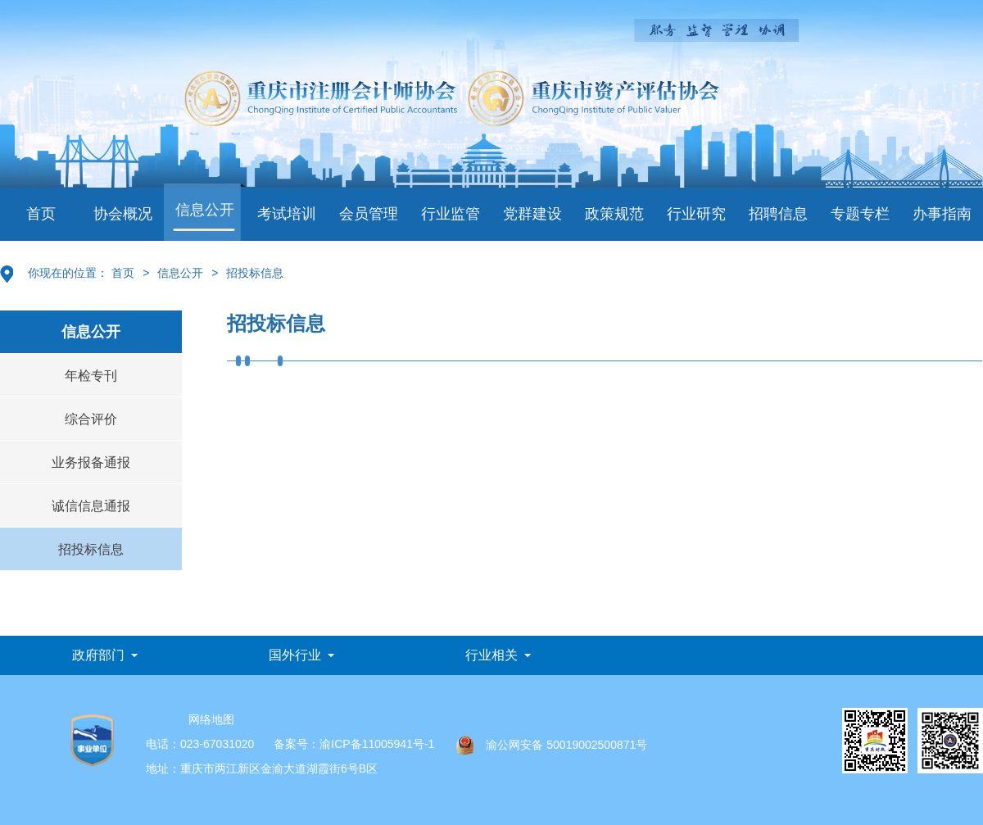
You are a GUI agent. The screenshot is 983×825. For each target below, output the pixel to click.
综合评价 (91, 419)
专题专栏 (860, 214)
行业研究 (696, 214)
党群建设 (532, 214)
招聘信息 (778, 214)
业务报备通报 (91, 462)
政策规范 (614, 214)
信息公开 (204, 210)
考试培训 (286, 214)
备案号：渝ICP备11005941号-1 (354, 743)
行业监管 (450, 214)
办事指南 (942, 214)
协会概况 (122, 214)
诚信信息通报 (91, 506)
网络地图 (211, 719)
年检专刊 (91, 376)
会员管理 (368, 214)
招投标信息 (254, 272)
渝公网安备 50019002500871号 (551, 744)
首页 (41, 214)
